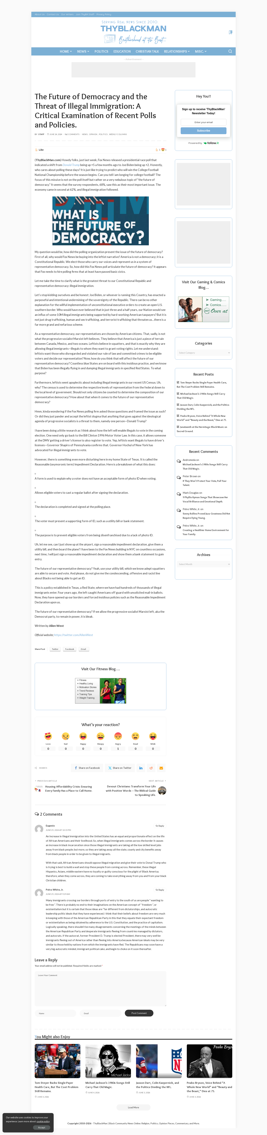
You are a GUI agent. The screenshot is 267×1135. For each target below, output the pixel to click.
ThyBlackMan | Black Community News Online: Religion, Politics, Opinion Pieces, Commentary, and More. (146, 1123)
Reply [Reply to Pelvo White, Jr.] (161, 889)
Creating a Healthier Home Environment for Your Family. (206, 532)
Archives (203, 554)
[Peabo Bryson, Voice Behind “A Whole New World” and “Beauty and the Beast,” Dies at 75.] (209, 1061)
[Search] (230, 51)
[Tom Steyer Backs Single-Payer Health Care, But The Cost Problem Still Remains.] (57, 1061)
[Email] (161, 768)
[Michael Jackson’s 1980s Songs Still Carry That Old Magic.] (108, 1061)
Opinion (93, 134)
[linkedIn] (141, 768)
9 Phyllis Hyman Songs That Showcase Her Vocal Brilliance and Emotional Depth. (205, 499)
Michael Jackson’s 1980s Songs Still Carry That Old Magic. (205, 466)
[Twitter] (120, 768)
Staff (41, 134)
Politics (103, 134)
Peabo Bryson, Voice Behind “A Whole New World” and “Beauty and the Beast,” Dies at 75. (209, 1087)
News (85, 134)
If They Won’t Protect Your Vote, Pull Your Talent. (205, 483)
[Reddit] (151, 768)
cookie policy (43, 1121)
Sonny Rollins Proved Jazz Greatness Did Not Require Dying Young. (206, 515)
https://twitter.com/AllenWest (73, 635)
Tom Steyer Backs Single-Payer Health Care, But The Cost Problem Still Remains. (56, 1087)
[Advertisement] (133, 69)
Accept (41, 1127)
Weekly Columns (118, 134)
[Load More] (133, 1107)
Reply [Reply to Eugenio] (161, 825)
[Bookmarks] (230, 32)
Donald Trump (71, 165)
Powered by (204, 143)
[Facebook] (87, 768)
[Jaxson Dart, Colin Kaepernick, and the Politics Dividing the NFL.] (159, 1061)
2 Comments (72, 134)
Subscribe (203, 130)
